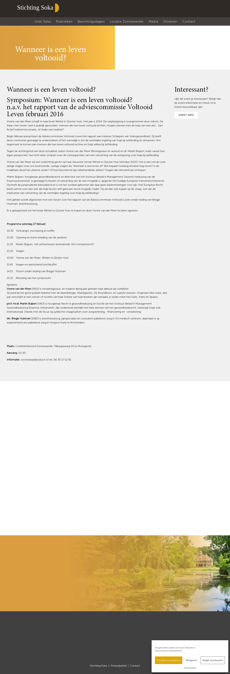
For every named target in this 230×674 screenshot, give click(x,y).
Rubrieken (64, 21)
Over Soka (43, 21)
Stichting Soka (98, 665)
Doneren (170, 21)
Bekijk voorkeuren (213, 660)
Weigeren (191, 660)
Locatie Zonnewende (126, 21)
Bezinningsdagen (91, 21)
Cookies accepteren (168, 660)
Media (153, 21)
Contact (188, 21)
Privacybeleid (190, 668)
